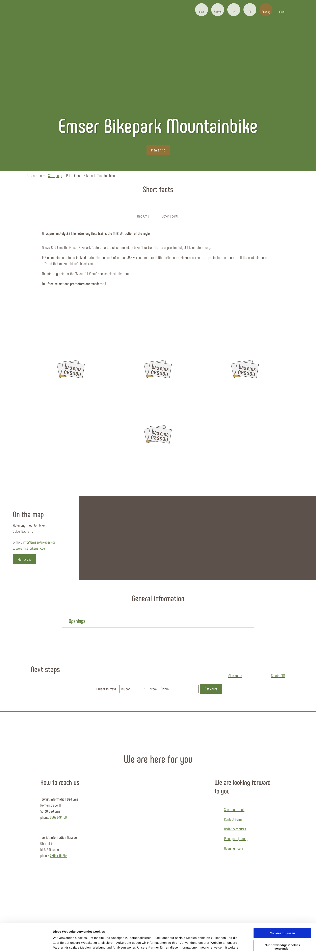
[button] (201, 9)
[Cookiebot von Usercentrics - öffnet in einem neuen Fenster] (26, 943)
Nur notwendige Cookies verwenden (282, 921)
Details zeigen (63, 943)
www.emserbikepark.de (29, 548)
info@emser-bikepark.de (39, 542)
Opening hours (233, 848)
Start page (55, 175)
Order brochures (235, 828)
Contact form (233, 819)
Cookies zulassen (282, 908)
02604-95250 (58, 855)
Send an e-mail (234, 809)
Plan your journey (236, 838)
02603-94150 (58, 817)
